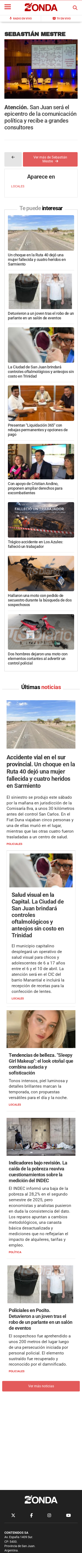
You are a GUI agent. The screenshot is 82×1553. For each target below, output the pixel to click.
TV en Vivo (61, 18)
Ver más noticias (41, 1386)
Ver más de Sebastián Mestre (50, 159)
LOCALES (17, 186)
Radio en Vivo (20, 18)
